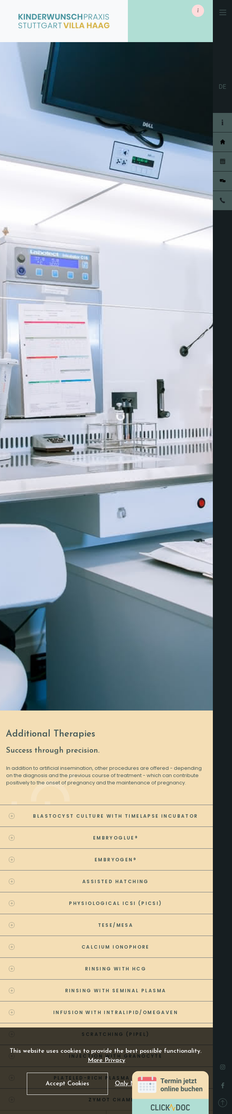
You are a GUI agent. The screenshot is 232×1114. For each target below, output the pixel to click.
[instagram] (222, 1065)
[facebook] (222, 1083)
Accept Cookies (67, 1084)
